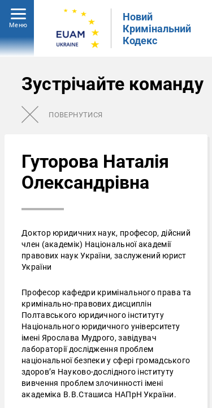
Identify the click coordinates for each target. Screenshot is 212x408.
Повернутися (75, 114)
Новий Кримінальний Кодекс (157, 28)
